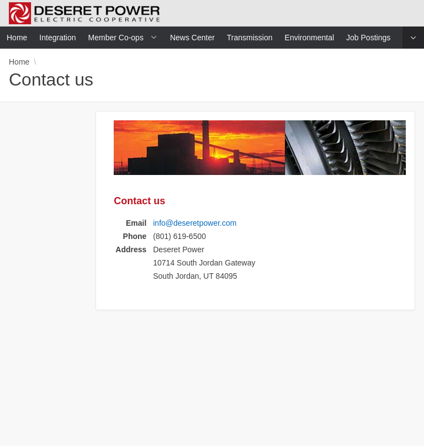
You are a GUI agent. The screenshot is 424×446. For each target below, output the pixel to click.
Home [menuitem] (17, 37)
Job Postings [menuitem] (368, 37)
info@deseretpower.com (194, 223)
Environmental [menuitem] (310, 37)
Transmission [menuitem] (250, 37)
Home (19, 61)
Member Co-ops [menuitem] (116, 37)
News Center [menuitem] (192, 37)
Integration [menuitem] (57, 37)
